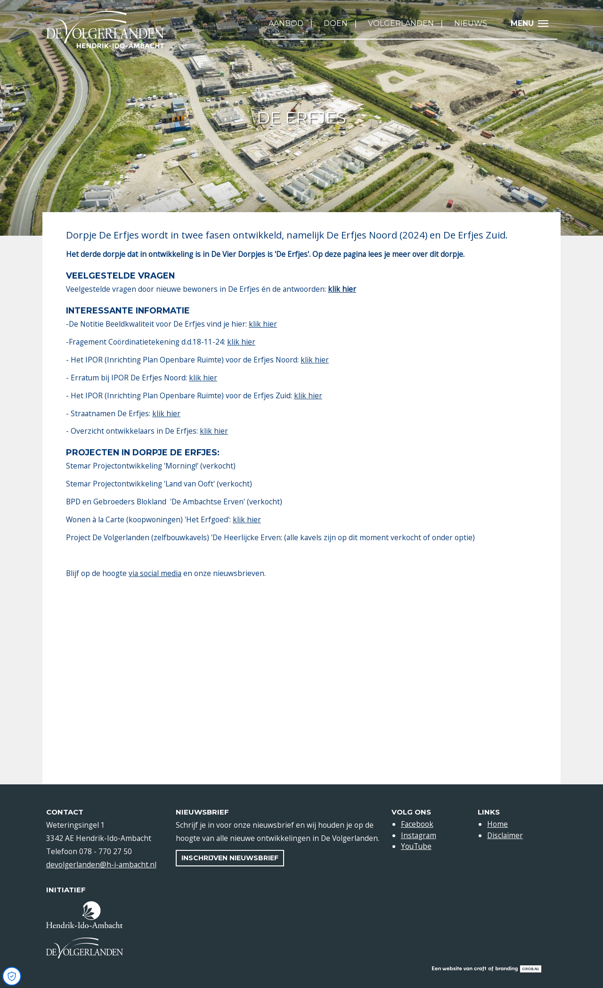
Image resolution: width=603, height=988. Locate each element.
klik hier (263, 324)
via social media (155, 573)
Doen (336, 23)
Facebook (417, 824)
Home (497, 824)
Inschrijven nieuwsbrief (229, 858)
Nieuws (470, 23)
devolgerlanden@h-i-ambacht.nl (101, 864)
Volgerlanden (401, 23)
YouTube (416, 846)
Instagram (418, 835)
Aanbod (286, 23)
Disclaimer (505, 835)
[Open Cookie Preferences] (11, 976)
